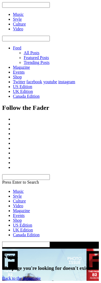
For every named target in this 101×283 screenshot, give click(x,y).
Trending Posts (37, 62)
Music (18, 191)
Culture (19, 201)
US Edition (22, 86)
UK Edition (23, 91)
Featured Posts (36, 57)
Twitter (19, 81)
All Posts (31, 52)
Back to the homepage (21, 278)
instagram (66, 81)
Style (17, 196)
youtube (50, 81)
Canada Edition (26, 96)
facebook (34, 81)
